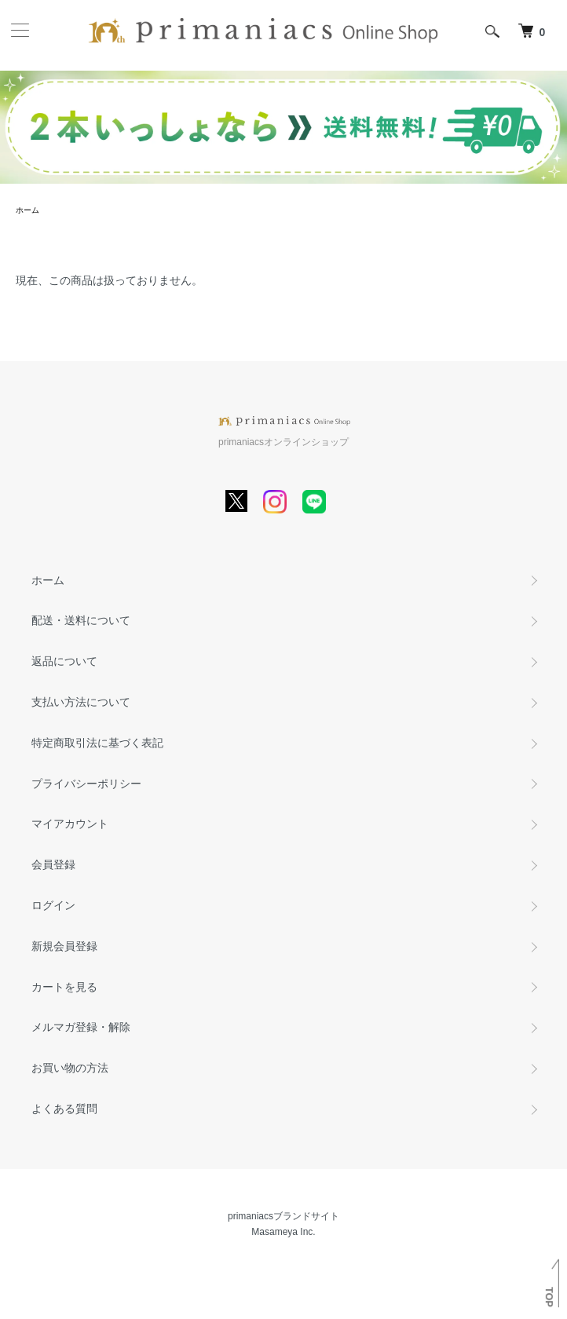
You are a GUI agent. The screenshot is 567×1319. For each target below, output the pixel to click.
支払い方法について (80, 702)
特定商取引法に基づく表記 (97, 742)
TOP (548, 1297)
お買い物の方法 (69, 1067)
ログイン (53, 905)
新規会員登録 (64, 946)
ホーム (27, 210)
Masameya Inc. (283, 1231)
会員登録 (53, 864)
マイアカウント (69, 823)
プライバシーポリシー (86, 783)
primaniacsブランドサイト (283, 1216)
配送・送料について (80, 620)
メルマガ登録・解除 (80, 1027)
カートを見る (64, 987)
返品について (64, 661)
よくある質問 (64, 1108)
